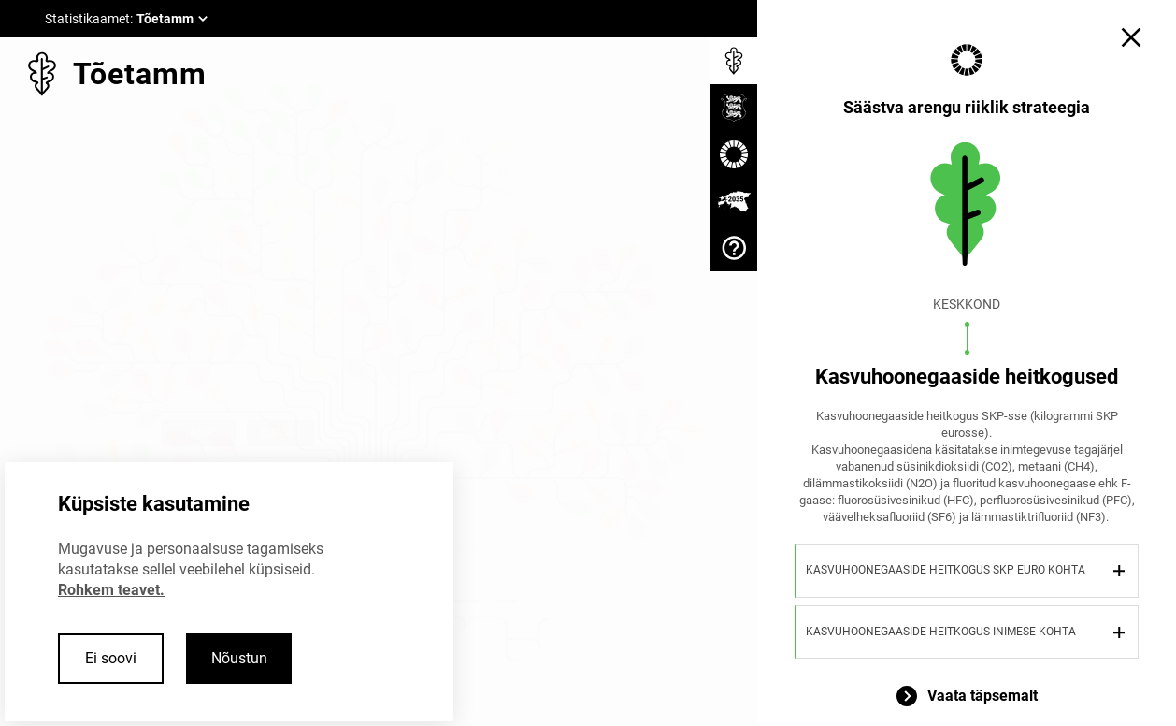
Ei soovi (110, 658)
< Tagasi (198, 432)
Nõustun (239, 658)
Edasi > (280, 432)
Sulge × (361, 432)
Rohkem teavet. (111, 590)
